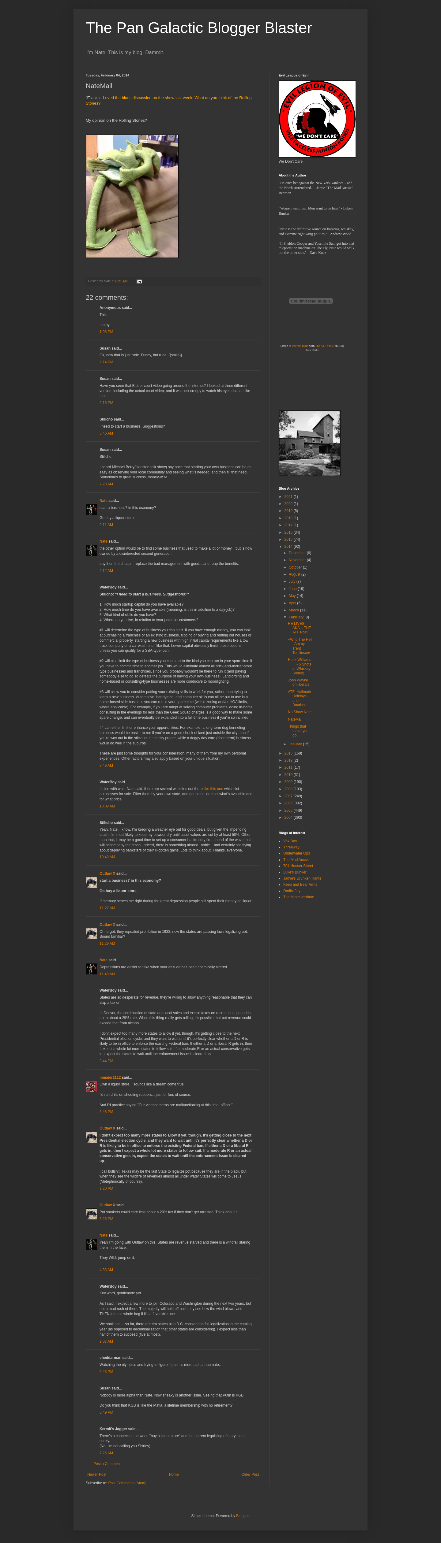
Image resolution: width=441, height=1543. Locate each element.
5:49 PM (106, 1412)
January (296, 744)
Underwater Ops (296, 853)
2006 (289, 803)
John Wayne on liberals (298, 682)
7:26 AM (106, 1453)
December (298, 553)
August (295, 574)
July (292, 581)
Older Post (250, 1474)
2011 (289, 767)
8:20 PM (106, 1188)
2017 (289, 525)
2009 (289, 782)
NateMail (295, 719)
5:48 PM (106, 1112)
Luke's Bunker (295, 872)
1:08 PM (106, 332)
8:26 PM (106, 1219)
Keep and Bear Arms (300, 884)
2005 (289, 810)
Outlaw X (107, 873)
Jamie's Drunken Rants (302, 878)
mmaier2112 (110, 1077)
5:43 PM (106, 1372)
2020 (289, 504)
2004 (289, 817)
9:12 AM (106, 571)
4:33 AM (106, 1270)
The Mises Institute (298, 897)
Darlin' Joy (291, 891)
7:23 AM (106, 484)
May (293, 596)
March (294, 610)
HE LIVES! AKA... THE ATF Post (299, 628)
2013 (289, 753)
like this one (213, 789)
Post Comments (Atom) (127, 1483)
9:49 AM (106, 765)
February (296, 617)
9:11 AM (106, 525)
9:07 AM (106, 1341)
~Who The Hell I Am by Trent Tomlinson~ (300, 646)
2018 (289, 518)
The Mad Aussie (296, 860)
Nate (103, 501)
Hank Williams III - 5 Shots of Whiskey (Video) (299, 666)
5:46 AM (106, 433)
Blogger (242, 1516)
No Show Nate (299, 712)
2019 (289, 511)
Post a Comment (107, 1464)
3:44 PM (106, 1061)
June (293, 589)
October (296, 567)
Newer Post (96, 1474)
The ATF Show (324, 345)
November (298, 560)
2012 (289, 760)
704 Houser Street (298, 866)
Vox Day (290, 841)
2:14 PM (106, 362)
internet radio (300, 345)
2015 (289, 539)
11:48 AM (107, 974)
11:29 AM (107, 943)
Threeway (291, 847)
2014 (289, 546)
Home (174, 1474)
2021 (289, 497)
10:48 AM (107, 857)
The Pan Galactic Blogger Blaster (199, 27)
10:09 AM (107, 806)
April (293, 603)
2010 (289, 775)
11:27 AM (107, 908)
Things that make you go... (298, 730)
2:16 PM (106, 403)
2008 (289, 789)
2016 (289, 532)
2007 (289, 796)
